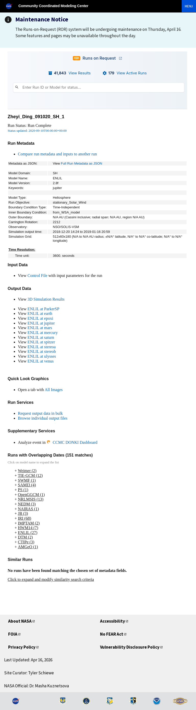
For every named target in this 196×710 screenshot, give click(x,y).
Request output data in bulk (40, 413)
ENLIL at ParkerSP (43, 309)
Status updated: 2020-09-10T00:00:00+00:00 (37, 130)
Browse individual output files (42, 418)
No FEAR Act (111, 634)
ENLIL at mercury (43, 332)
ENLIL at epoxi (40, 318)
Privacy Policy (21, 647)
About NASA (20, 621)
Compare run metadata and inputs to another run (57, 154)
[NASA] (11, 6)
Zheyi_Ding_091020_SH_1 (36, 116)
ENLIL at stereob (42, 351)
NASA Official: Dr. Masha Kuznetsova (36, 686)
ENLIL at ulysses (42, 356)
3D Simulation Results (46, 299)
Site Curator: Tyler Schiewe (29, 673)
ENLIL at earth (40, 313)
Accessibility (112, 621)
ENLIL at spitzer (41, 342)
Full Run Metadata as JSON (81, 163)
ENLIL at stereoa (42, 347)
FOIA (12, 634)
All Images (54, 389)
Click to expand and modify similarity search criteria (51, 579)
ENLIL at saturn (41, 337)
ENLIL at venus (41, 361)
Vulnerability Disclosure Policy (130, 647)
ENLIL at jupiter (41, 323)
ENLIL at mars (40, 328)
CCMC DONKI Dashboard (71, 442)
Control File (37, 275)
